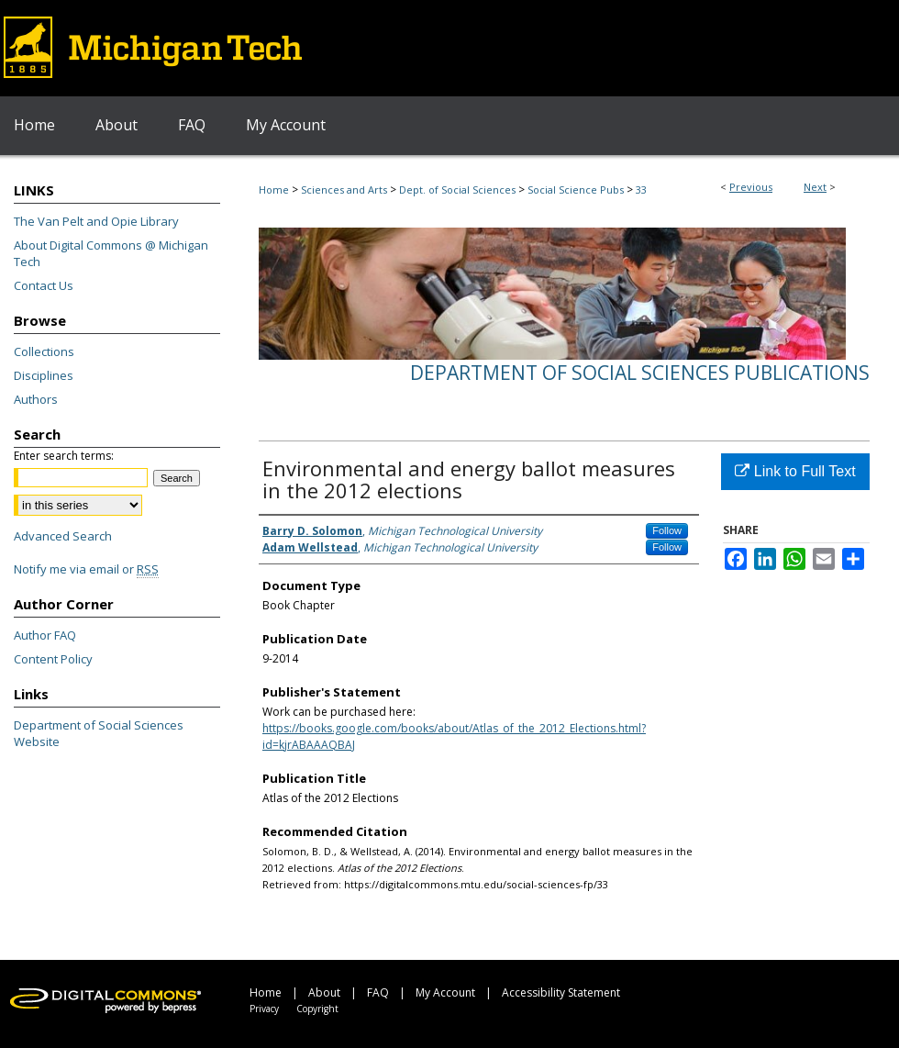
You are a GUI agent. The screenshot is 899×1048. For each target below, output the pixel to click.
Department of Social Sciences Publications (640, 372)
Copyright (317, 1008)
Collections (44, 351)
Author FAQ (45, 635)
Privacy (264, 1008)
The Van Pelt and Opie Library (96, 221)
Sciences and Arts (344, 189)
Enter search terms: (64, 455)
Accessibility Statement (561, 992)
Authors (36, 399)
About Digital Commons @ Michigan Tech (111, 253)
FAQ (378, 992)
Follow (667, 530)
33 (641, 189)
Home (274, 189)
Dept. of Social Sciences (457, 189)
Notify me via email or (86, 569)
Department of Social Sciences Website (98, 733)
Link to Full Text (795, 471)
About (324, 992)
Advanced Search (63, 536)
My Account (445, 992)
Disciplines (43, 375)
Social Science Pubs (575, 189)
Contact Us (43, 285)
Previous (750, 187)
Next (815, 187)
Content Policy (53, 659)
